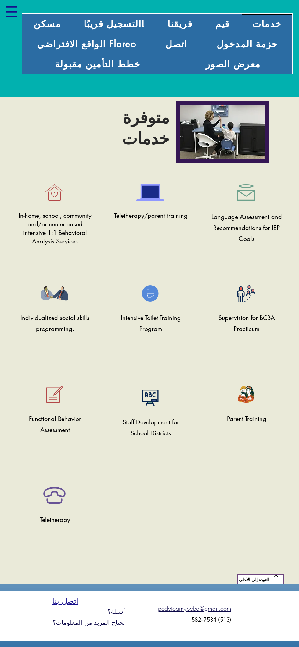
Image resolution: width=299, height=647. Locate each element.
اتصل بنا (65, 601)
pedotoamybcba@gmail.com (194, 608)
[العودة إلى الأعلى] (260, 579)
